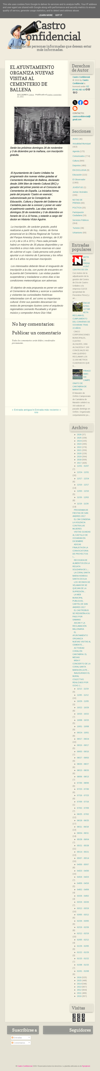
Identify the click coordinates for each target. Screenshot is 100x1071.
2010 (79, 996)
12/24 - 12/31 (83, 472)
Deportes (77, 165)
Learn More (46, 15)
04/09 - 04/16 (83, 883)
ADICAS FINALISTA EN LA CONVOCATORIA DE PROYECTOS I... (80, 550)
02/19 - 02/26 (83, 927)
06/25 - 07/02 (83, 814)
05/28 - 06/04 (83, 839)
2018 (79, 459)
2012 (79, 990)
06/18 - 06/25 (83, 820)
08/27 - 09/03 (83, 758)
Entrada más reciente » (48, 410)
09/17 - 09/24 (83, 739)
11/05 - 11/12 (83, 695)
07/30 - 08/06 (83, 783)
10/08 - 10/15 (83, 720)
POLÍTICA (77, 208)
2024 (79, 441)
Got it (58, 15)
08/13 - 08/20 (83, 770)
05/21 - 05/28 (83, 845)
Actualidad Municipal (82, 144)
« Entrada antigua (22, 410)
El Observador (79, 179)
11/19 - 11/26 (83, 503)
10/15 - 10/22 (83, 714)
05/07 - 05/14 (83, 858)
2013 (79, 987)
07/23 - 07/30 (83, 789)
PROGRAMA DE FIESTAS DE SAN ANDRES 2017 (80, 513)
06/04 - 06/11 (83, 833)
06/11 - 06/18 (83, 827)
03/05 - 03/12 (83, 914)
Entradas (17, 1038)
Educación (77, 175)
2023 (79, 444)
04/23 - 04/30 (83, 871)
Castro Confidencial (50, 30)
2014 (79, 984)
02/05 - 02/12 (83, 940)
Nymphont (86, 1066)
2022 (79, 447)
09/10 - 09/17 (83, 745)
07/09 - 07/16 (83, 802)
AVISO (75, 139)
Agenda (76, 151)
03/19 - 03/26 (83, 902)
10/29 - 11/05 (83, 701)
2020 (79, 453)
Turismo (76, 228)
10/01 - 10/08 (83, 726)
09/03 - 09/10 (83, 751)
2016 (79, 977)
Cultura (31, 95)
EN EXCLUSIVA (79, 170)
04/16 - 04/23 (83, 877)
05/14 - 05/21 (83, 852)
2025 (79, 438)
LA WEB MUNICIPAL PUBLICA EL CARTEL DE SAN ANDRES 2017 (80, 600)
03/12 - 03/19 (83, 908)
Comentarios (18, 1043)
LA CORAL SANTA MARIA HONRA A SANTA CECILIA (81, 575)
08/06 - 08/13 (83, 776)
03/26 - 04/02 (83, 896)
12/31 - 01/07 (83, 466)
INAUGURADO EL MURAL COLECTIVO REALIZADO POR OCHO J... (81, 679)
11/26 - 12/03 (83, 497)
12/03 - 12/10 (83, 491)
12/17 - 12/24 (83, 478)
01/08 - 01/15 (83, 965)
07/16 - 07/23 (83, 795)
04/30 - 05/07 (83, 864)
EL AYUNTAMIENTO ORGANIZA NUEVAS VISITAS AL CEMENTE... (82, 638)
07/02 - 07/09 (83, 808)
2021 (79, 450)
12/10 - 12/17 (83, 485)
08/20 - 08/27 (83, 764)
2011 (79, 993)
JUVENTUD (78, 187)
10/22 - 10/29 (83, 707)
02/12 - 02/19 (83, 933)
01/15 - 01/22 (83, 958)
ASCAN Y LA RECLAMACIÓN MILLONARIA (79, 626)
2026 (79, 434)
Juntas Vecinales (80, 192)
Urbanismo (77, 232)
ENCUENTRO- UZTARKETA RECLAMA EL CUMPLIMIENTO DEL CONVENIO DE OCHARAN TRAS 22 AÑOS (81, 315)
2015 (79, 980)
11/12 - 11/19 (83, 689)
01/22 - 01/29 (83, 952)
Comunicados (79, 156)
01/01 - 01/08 (83, 971)
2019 (79, 456)
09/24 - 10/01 (83, 732)
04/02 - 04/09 (83, 889)
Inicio (35, 411)
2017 (79, 463)
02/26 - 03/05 (83, 921)
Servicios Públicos (81, 220)
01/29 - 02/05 (83, 946)
